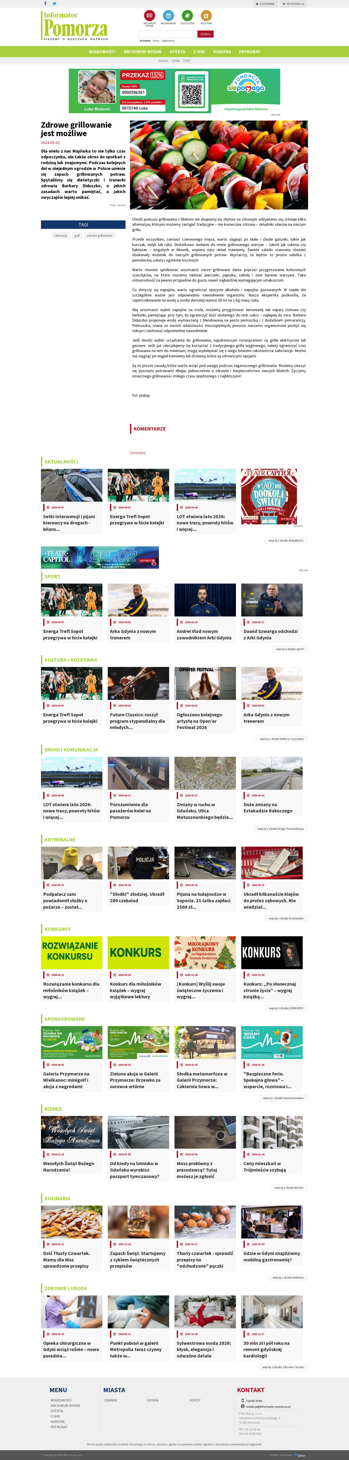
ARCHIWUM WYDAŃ (149, 18)
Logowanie (265, 4)
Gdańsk (163, 60)
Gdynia (175, 60)
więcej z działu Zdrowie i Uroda (283, 1367)
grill (77, 236)
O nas (199, 51)
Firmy (156, 40)
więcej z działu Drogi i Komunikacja (281, 829)
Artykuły (145, 40)
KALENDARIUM (168, 17)
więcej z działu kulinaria (288, 1277)
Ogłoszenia (168, 40)
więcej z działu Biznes (289, 1188)
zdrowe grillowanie (99, 236)
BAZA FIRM (206, 17)
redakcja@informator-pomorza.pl (268, 1407)
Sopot (187, 60)
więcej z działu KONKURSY (286, 1008)
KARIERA (222, 51)
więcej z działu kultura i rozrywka (282, 739)
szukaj (205, 34)
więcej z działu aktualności (286, 540)
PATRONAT (249, 51)
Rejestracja (293, 4)
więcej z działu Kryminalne (286, 918)
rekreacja (61, 236)
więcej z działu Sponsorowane (283, 1098)
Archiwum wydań (142, 51)
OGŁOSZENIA (187, 17)
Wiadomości (102, 51)
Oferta (177, 51)
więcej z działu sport (290, 649)
